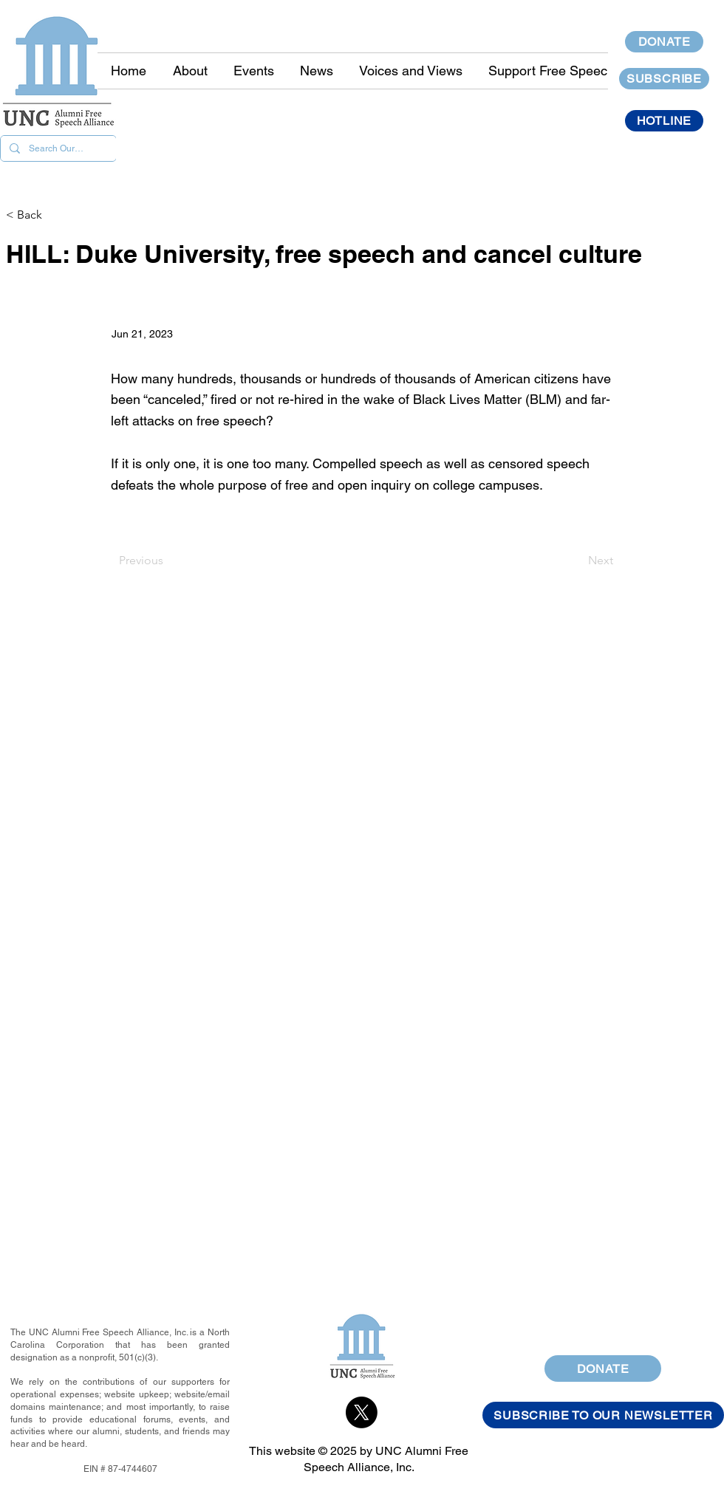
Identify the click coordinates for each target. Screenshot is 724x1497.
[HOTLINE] (664, 120)
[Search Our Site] (57, 148)
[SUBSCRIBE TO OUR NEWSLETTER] (603, 1415)
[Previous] (167, 560)
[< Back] (54, 215)
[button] (316, 71)
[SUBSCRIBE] (664, 78)
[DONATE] (664, 41)
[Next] (576, 560)
